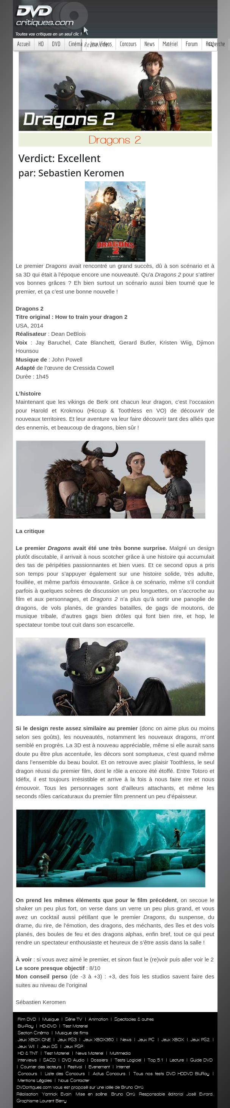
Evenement (99, 1067)
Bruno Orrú (123, 1094)
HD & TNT (28, 1053)
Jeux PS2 (200, 1039)
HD (41, 44)
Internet (123, 1067)
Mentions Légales (35, 1080)
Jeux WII (26, 1046)
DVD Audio (73, 1060)
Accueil (23, 44)
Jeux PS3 (67, 1039)
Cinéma (75, 44)
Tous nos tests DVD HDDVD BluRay (171, 1073)
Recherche (215, 44)
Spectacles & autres (134, 1019)
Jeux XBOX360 (98, 1039)
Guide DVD (201, 1060)
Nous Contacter (73, 1080)
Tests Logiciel (128, 1060)
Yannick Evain (56, 1094)
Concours (128, 44)
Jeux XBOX (172, 1039)
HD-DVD (48, 1026)
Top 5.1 (155, 1060)
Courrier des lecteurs (40, 1067)
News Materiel (89, 1053)
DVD (56, 44)
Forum (192, 44)
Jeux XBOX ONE (34, 1039)
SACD (49, 1060)
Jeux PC (146, 1039)
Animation (98, 1019)
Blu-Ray (25, 1026)
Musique (50, 1019)
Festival (75, 1067)
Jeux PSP (73, 1046)
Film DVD (27, 1019)
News (149, 44)
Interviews (27, 1060)
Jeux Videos (101, 44)
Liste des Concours (65, 1073)
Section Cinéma (33, 1033)
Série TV (73, 1019)
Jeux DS (49, 1046)
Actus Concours (109, 1073)
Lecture (177, 1060)
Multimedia (120, 1053)
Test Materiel (75, 1026)
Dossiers (99, 1060)
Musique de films (71, 1033)
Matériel (170, 44)
